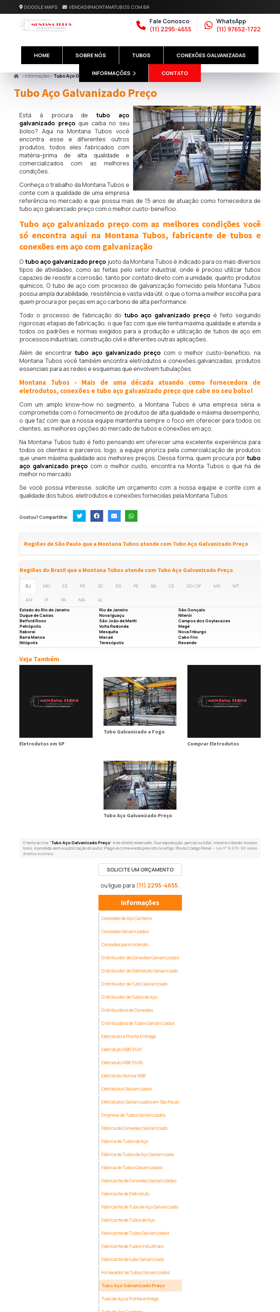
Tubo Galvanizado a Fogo (134, 731)
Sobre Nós (90, 55)
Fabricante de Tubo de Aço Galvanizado (139, 1207)
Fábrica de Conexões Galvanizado (134, 1128)
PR (82, 586)
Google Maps (41, 7)
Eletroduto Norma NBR (123, 1076)
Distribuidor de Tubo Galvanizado (134, 984)
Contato (175, 73)
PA (63, 600)
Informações (114, 73)
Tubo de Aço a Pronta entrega (130, 1299)
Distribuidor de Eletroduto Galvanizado (139, 971)
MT (236, 586)
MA (81, 600)
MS (217, 586)
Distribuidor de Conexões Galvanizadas (140, 958)
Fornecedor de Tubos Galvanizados (135, 1272)
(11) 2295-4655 (170, 29)
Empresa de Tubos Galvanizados (133, 1115)
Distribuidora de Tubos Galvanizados (137, 1023)
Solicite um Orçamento (140, 869)
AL (100, 600)
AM (29, 600)
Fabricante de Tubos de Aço (128, 1220)
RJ (28, 586)
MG (46, 586)
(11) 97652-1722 (238, 29)
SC (100, 586)
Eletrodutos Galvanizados (126, 1089)
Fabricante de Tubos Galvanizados (135, 1233)
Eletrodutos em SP (42, 743)
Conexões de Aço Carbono (126, 918)
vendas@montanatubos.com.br (109, 7)
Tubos (141, 55)
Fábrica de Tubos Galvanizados (132, 1167)
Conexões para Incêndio (124, 944)
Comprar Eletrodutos (213, 743)
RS (118, 586)
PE (136, 586)
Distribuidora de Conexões (127, 1010)
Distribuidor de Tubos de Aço (129, 997)
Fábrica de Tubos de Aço (124, 1141)
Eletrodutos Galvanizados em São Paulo (140, 1102)
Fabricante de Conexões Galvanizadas (138, 1181)
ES (64, 586)
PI (46, 600)
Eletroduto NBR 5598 (122, 1063)
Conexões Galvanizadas (211, 55)
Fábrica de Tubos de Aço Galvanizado (137, 1154)
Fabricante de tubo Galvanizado (132, 1259)
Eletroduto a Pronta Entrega (128, 1036)
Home (42, 55)
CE (171, 586)
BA (153, 586)
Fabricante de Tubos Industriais (132, 1246)
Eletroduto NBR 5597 (121, 1049)
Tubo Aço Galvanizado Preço (138, 815)
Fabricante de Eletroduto (125, 1194)
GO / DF (194, 586)
